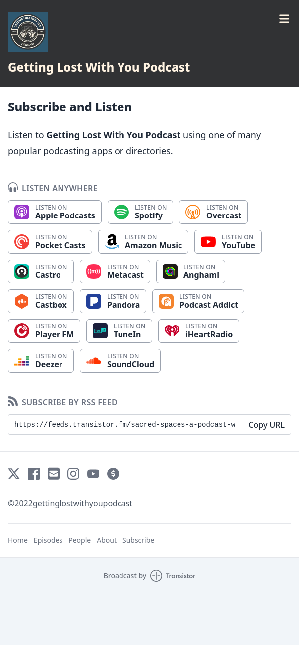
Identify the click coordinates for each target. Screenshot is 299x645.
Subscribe (138, 540)
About (107, 540)
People (79, 540)
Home (18, 540)
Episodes (48, 540)
